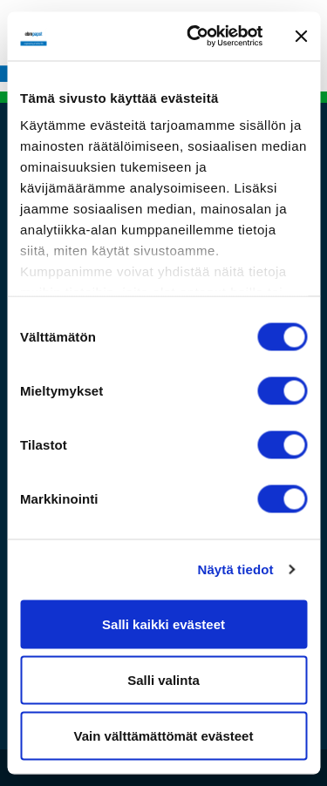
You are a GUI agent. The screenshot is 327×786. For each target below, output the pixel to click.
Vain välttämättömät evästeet (164, 735)
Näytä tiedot (236, 569)
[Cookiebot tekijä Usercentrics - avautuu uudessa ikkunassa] (194, 36)
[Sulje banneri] (301, 36)
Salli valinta (163, 679)
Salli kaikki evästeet (163, 623)
